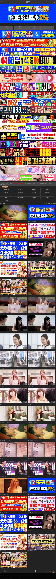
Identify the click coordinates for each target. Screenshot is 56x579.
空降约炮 (34, 192)
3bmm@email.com (43, 183)
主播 (34, 26)
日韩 (47, 26)
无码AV (6, 200)
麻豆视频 (47, 189)
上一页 (10, 571)
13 (39, 571)
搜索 (47, 28)
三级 (20, 28)
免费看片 (6, 197)
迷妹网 (28, 2)
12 (36, 571)
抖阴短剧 (47, 197)
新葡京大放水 (34, 197)
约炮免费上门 (47, 192)
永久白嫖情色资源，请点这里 (18, 183)
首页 (7, 26)
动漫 (34, 28)
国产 (20, 26)
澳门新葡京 (20, 189)
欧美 (7, 28)
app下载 (3, 1)
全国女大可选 (20, 192)
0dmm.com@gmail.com (4, 184)
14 (42, 571)
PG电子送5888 (6, 189)
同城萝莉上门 (6, 192)
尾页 (50, 571)
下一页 (46, 571)
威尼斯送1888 (20, 197)
